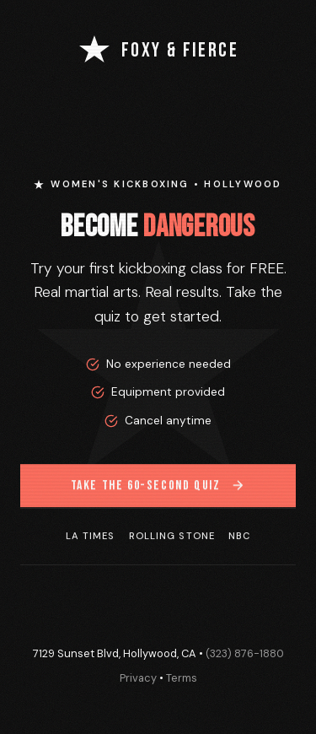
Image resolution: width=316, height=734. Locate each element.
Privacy (138, 678)
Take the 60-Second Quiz (158, 486)
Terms (181, 678)
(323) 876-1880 (245, 653)
